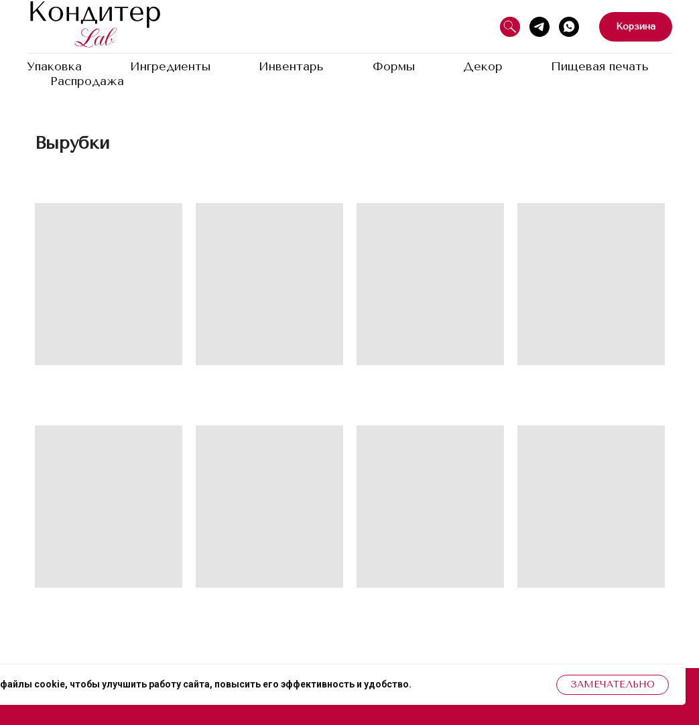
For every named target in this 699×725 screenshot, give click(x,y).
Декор (483, 66)
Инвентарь (291, 66)
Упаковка (54, 66)
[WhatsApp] (569, 27)
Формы (394, 66)
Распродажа (87, 81)
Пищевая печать (600, 66)
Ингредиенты (170, 66)
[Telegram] (539, 27)
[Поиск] (510, 27)
